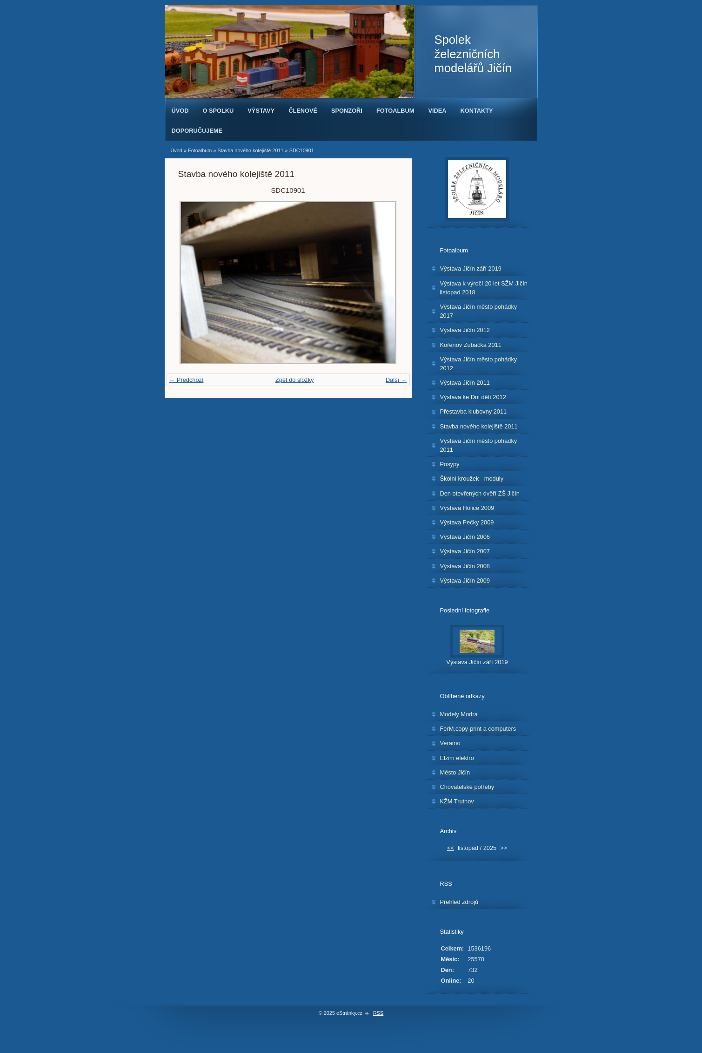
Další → (396, 379)
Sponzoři (346, 110)
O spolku (218, 110)
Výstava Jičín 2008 (465, 566)
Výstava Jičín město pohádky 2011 (478, 445)
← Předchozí (186, 379)
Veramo (450, 743)
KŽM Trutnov (457, 801)
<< (450, 847)
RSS (378, 1013)
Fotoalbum (395, 110)
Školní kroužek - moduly (472, 478)
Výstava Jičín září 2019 (470, 268)
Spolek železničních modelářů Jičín (473, 54)
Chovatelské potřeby (467, 786)
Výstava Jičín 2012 (465, 329)
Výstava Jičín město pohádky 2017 (478, 311)
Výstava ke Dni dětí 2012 (473, 397)
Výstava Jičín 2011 (465, 382)
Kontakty (477, 110)
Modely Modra (459, 714)
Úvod (180, 110)
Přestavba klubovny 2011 (473, 411)
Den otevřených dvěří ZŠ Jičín (480, 493)
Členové (302, 110)
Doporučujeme (197, 130)
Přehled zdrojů (459, 901)
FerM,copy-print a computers (478, 728)
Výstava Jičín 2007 (465, 551)
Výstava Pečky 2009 (467, 522)
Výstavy (260, 110)
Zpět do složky (294, 379)
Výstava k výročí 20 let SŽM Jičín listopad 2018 (484, 288)
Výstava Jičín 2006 (465, 536)
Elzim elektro (457, 757)
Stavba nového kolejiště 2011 (250, 150)
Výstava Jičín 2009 (465, 580)
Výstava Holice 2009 (467, 507)
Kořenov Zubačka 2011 (470, 344)
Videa (437, 110)
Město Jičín (455, 772)
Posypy (450, 464)
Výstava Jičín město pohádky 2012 (478, 364)
